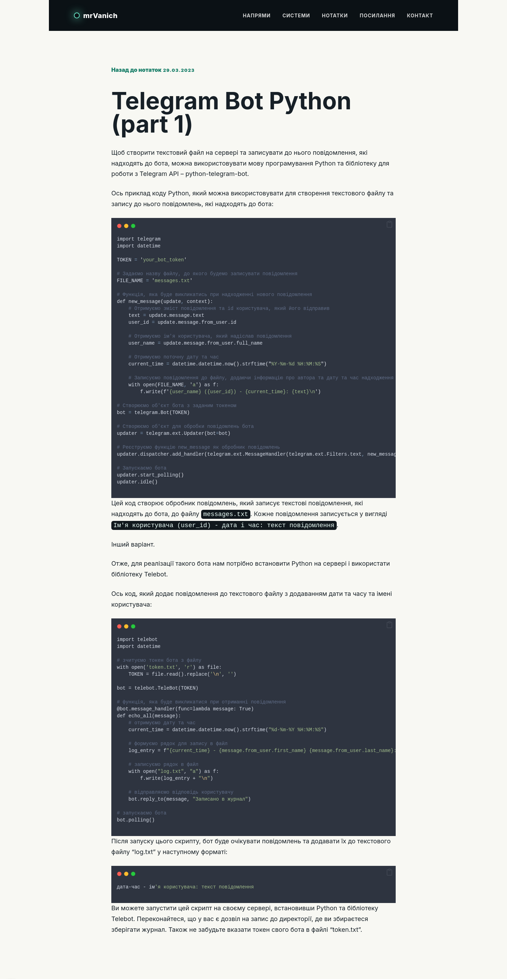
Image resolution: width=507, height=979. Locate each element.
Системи (296, 15)
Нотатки (335, 15)
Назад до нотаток (136, 69)
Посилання (377, 15)
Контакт (420, 15)
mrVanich (100, 15)
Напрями (256, 15)
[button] (389, 224)
